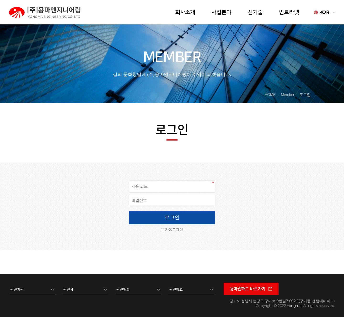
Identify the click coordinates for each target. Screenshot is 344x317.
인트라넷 (289, 12)
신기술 (255, 12)
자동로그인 (174, 229)
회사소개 (185, 12)
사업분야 (221, 12)
